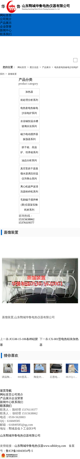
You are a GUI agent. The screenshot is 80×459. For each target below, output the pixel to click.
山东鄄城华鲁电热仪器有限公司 (20, 435)
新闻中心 (6, 30)
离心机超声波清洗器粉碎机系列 (29, 189)
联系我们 (6, 34)
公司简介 (6, 19)
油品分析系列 (29, 160)
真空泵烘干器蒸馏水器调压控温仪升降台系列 (29, 173)
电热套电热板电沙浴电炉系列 (29, 110)
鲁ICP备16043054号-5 (19, 450)
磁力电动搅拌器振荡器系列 (29, 137)
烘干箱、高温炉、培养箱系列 (29, 150)
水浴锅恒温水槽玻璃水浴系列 (29, 124)
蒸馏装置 (12, 74)
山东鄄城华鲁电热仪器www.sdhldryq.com (40, 445)
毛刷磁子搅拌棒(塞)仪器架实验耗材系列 (29, 204)
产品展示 (6, 22)
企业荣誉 (6, 26)
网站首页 (6, 15)
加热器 (29, 92)
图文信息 (34, 67)
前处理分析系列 (29, 100)
